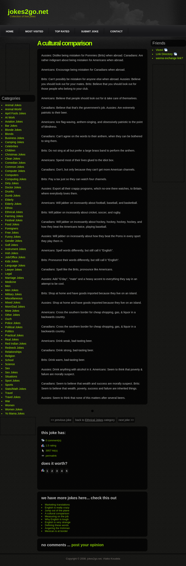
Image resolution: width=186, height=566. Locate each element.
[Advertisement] (17, 67)
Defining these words (57, 525)
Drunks (9, 191)
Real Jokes (12, 339)
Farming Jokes (14, 216)
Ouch (8, 318)
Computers (11, 175)
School (9, 360)
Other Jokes (12, 314)
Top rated (62, 31)
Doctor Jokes (13, 187)
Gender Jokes (13, 240)
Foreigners (11, 228)
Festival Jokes (14, 220)
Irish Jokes (11, 253)
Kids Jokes (11, 261)
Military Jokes (13, 294)
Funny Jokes (13, 236)
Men (7, 286)
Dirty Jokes (12, 183)
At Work (10, 117)
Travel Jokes (13, 397)
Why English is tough (57, 519)
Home (10, 31)
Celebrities (11, 146)
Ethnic (9, 207)
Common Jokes (14, 166)
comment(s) (54, 440)
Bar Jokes (11, 125)
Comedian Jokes (15, 162)
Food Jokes (12, 224)
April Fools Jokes (15, 113)
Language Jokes (15, 265)
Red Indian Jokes (15, 343)
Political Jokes (14, 327)
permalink (51, 455)
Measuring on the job (57, 516)
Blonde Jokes (13, 129)
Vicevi (159, 49)
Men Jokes (11, 290)
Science (10, 364)
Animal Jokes (13, 105)
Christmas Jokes (15, 154)
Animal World (13, 109)
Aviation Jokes (14, 121)
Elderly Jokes (13, 203)
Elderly (9, 199)
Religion (10, 355)
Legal (8, 273)
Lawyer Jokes (13, 269)
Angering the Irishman (57, 528)
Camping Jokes (14, 142)
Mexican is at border (56, 531)
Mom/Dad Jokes (15, 306)
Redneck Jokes (14, 347)
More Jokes (12, 310)
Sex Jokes (11, 372)
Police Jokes (13, 323)
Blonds (9, 133)
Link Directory (164, 54)
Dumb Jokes (12, 195)
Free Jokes (12, 232)
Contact (116, 31)
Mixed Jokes (12, 302)
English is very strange (57, 522)
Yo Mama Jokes (14, 413)
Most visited (34, 31)
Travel (9, 392)
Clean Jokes (12, 158)
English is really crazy (57, 507)
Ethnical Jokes (14, 212)
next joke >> (126, 420)
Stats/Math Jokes (15, 388)
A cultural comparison (57, 513)
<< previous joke (61, 420)
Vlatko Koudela (111, 558)
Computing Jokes (15, 179)
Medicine (10, 281)
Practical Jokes (14, 335)
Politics (9, 331)
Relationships (13, 351)
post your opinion (87, 545)
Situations (11, 376)
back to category (95, 420)
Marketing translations (57, 504)
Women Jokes (13, 409)
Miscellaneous (14, 298)
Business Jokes (14, 138)
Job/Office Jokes (15, 257)
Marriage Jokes (14, 277)
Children (10, 150)
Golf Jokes (11, 244)
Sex (7, 368)
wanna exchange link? (169, 58)
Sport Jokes (12, 380)
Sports (9, 384)
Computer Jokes (15, 170)
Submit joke (89, 31)
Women (9, 405)
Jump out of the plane (57, 510)
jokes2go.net (28, 11)
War (7, 401)
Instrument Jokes (15, 249)
